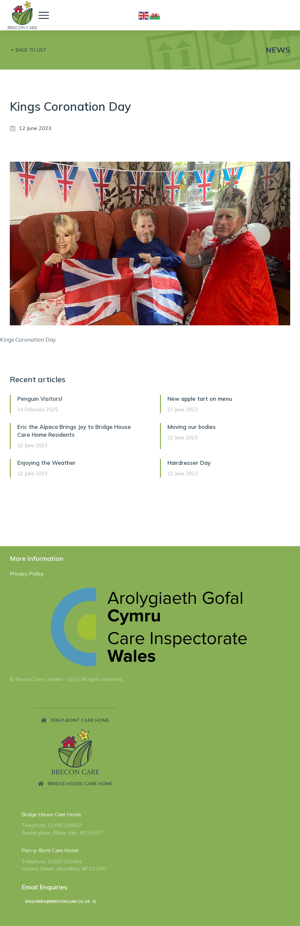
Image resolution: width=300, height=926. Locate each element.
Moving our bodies (191, 426)
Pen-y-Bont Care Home (50, 850)
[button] (75, 720)
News (278, 50)
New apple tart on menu (199, 398)
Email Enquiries (44, 887)
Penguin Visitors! (39, 398)
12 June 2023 (35, 128)
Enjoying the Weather (46, 462)
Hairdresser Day (189, 462)
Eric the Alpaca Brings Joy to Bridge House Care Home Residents (74, 430)
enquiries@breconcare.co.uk (60, 901)
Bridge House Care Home (51, 814)
